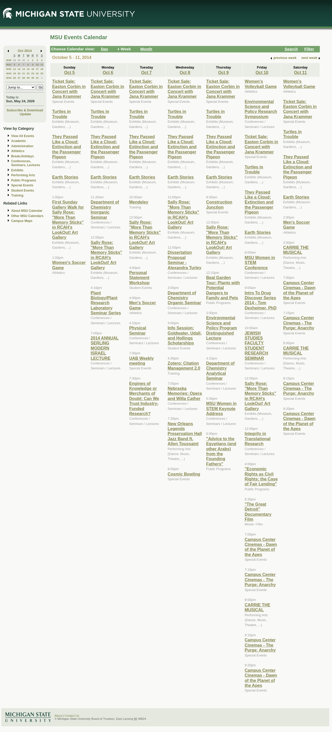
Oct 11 (300, 72)
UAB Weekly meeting (141, 360)
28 (14, 60)
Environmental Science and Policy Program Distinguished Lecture (221, 327)
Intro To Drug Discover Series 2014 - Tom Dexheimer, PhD (260, 300)
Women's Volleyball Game (261, 84)
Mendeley (138, 202)
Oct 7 (146, 72)
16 (32, 68)
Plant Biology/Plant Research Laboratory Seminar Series (106, 302)
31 (37, 77)
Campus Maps (21, 221)
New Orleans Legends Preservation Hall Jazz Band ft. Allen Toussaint (185, 433)
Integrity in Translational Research (258, 438)
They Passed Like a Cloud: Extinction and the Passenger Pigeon (66, 146)
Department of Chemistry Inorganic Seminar (105, 209)
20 (19, 73)
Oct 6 (108, 72)
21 (23, 73)
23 (32, 73)
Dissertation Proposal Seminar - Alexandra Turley (184, 260)
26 (14, 77)
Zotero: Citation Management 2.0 (184, 365)
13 (19, 68)
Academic (18, 141)
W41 (8, 64)
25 (41, 73)
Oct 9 (223, 72)
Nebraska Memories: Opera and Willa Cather (185, 393)
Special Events (22, 185)
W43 (8, 73)
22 (28, 73)
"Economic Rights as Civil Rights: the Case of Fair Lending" (261, 476)
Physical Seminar (137, 330)
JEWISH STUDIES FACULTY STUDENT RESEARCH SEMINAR (256, 346)
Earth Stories (65, 177)
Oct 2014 (25, 51)
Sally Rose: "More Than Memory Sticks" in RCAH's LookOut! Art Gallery (106, 255)
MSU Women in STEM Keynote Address (221, 408)
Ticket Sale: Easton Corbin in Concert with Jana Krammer (69, 89)
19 (14, 73)
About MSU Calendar (26, 211)
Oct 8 (185, 72)
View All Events (22, 136)
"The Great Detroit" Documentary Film (258, 511)
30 (23, 60)
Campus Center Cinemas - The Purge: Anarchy (260, 579)
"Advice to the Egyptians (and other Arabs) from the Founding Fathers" (221, 451)
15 (28, 68)
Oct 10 (261, 72)
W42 (8, 68)
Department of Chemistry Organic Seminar (184, 297)
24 (37, 73)
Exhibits (17, 170)
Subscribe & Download (24, 110)
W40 (8, 60)
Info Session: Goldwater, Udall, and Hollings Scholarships (185, 335)
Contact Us (72, 715)
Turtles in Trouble (61, 114)
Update (25, 114)
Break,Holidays (22, 156)
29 (19, 60)
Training (17, 195)
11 (41, 64)
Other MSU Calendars (27, 216)
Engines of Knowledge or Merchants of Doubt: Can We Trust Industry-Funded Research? (144, 398)
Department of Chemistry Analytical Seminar (220, 371)
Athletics (17, 151)
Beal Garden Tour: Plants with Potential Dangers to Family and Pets (223, 287)
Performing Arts (23, 175)
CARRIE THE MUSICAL (257, 607)
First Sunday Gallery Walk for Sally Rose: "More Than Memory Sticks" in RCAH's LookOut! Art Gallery (68, 220)
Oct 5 (69, 72)
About (58, 715)
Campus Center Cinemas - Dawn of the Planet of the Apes (261, 547)
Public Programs (23, 180)
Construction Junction (219, 204)
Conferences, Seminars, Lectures (25, 163)
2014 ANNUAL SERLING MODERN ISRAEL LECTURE (105, 348)
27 (19, 77)
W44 (8, 77)
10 (37, 64)
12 (14, 68)
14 (23, 68)
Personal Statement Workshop (139, 277)
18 (41, 68)
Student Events (22, 190)
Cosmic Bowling (184, 474)
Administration (22, 146)
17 (37, 68)
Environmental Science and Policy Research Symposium (261, 109)
